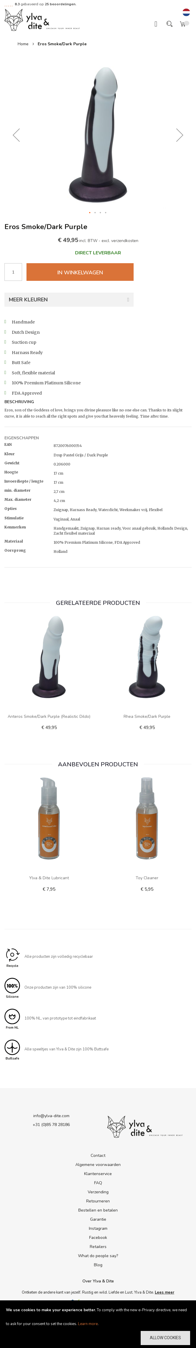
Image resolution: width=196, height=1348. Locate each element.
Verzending (98, 1192)
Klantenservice (98, 1174)
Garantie (98, 1219)
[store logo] (42, 19)
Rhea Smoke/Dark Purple (147, 716)
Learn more (88, 1324)
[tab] (98, 403)
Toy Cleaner (147, 878)
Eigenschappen (21, 438)
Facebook (98, 1237)
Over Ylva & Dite (98, 1281)
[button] (186, 12)
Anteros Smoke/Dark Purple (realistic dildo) (49, 716)
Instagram (98, 1228)
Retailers (98, 1246)
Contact (98, 1155)
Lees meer (164, 1292)
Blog (98, 1265)
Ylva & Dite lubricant (49, 878)
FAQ (98, 1183)
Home (23, 44)
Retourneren (98, 1201)
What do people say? (98, 1256)
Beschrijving (19, 402)
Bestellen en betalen (98, 1210)
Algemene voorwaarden (98, 1164)
